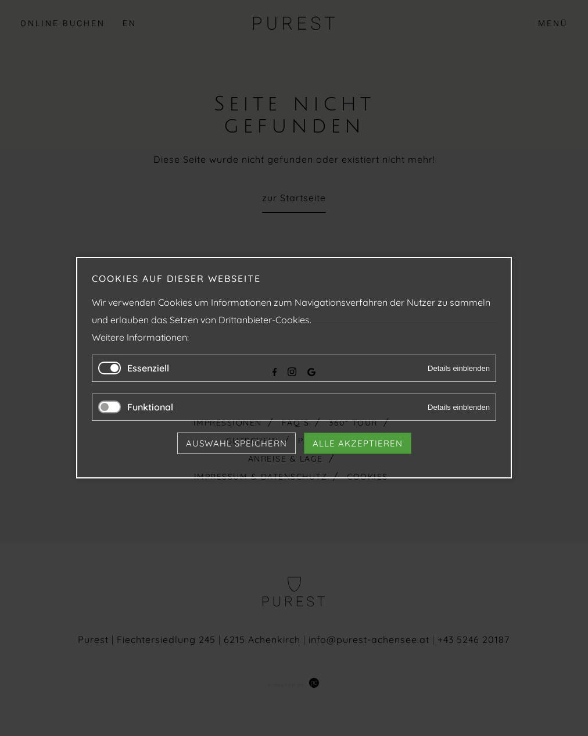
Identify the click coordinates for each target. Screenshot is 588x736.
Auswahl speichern (236, 443)
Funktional (150, 407)
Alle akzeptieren (358, 443)
